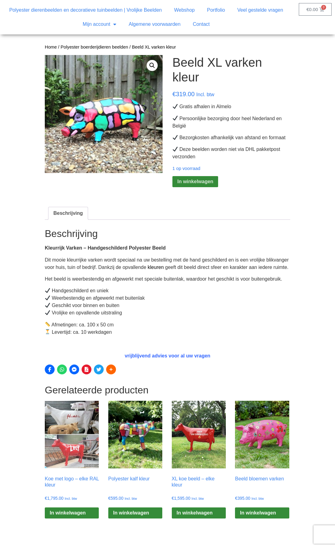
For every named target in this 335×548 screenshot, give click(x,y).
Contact (201, 24)
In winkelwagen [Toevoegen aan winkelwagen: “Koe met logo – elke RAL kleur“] (68, 512)
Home (51, 47)
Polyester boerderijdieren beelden (94, 47)
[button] (152, 65)
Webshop (184, 10)
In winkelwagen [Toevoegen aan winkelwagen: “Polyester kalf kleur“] (131, 512)
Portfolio (216, 10)
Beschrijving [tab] (68, 213)
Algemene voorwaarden (154, 24)
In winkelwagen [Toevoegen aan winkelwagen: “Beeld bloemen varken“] (258, 512)
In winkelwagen (195, 181)
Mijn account (100, 24)
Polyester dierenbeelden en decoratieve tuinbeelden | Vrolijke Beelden (85, 10)
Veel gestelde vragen (260, 10)
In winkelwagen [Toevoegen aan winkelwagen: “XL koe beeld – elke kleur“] (195, 512)
